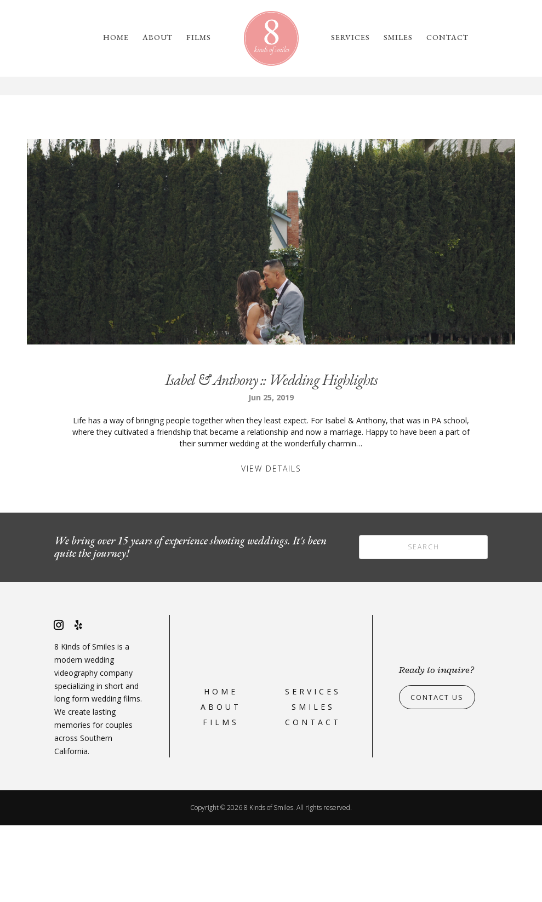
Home (116, 37)
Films (198, 37)
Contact (447, 37)
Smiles (398, 37)
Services (350, 37)
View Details (271, 545)
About (157, 37)
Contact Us (440, 773)
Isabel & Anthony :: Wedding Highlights (271, 456)
